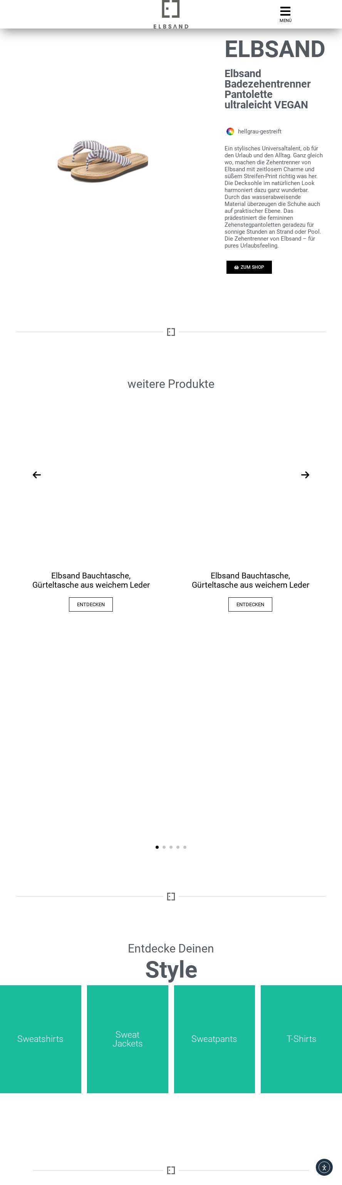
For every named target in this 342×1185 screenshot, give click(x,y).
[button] (157, 847)
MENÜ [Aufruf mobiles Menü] (286, 20)
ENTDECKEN (91, 604)
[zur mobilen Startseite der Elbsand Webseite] (171, 14)
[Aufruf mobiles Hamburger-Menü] (285, 11)
